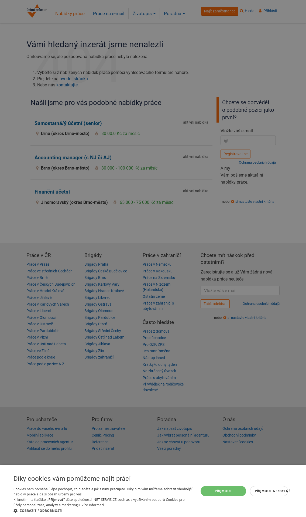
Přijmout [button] (223, 491)
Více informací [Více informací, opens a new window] (93, 505)
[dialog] (153, 491)
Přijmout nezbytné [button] (271, 491)
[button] (103, 510)
